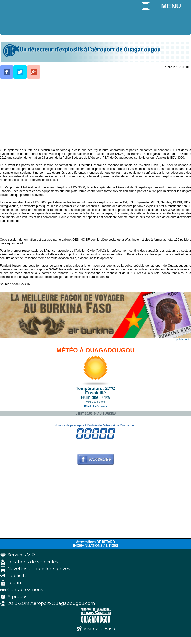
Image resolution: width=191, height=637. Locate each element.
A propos (17, 596)
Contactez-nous (25, 589)
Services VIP (21, 555)
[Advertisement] (95, 113)
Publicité (17, 575)
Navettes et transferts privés (38, 568)
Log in (14, 582)
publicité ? (182, 339)
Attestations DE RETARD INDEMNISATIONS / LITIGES (95, 543)
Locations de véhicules (32, 562)
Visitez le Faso (99, 628)
